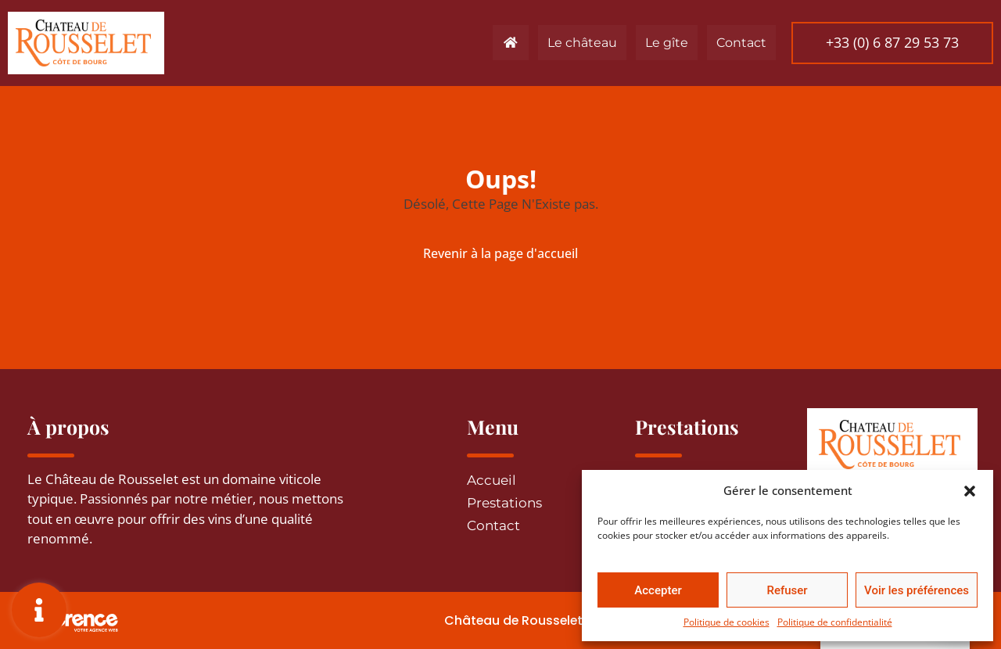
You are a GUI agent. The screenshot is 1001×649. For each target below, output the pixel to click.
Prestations (504, 503)
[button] (970, 490)
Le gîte (661, 42)
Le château (577, 42)
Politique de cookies (726, 622)
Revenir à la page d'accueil (500, 253)
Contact (737, 42)
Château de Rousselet (502, 620)
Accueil (491, 480)
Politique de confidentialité (834, 622)
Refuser (786, 590)
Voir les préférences (916, 590)
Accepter (657, 590)
